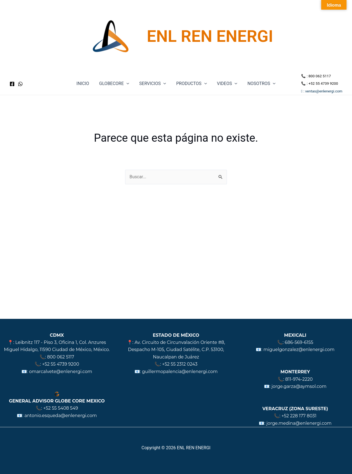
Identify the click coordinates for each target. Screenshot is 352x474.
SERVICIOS (153, 84)
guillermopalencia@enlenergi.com (180, 371)
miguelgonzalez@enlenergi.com (299, 349)
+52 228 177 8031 (299, 415)
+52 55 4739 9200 (323, 83)
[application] (128, 84)
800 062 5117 (320, 76)
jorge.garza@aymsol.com (298, 386)
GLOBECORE (116, 84)
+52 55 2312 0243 (180, 364)
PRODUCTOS (190, 84)
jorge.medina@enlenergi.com (299, 423)
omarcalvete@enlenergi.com (60, 371)
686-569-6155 (299, 342)
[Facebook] (12, 83)
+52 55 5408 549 (60, 408)
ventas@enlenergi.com (323, 91)
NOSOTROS (258, 84)
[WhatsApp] (20, 83)
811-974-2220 (299, 379)
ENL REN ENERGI (210, 36)
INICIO (86, 83)
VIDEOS (225, 84)
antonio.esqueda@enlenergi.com (60, 415)
